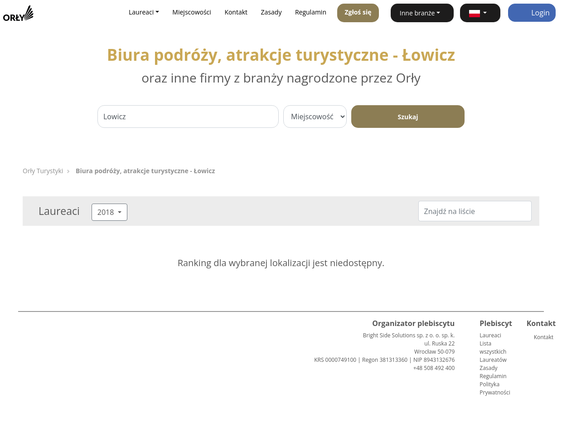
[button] (480, 13)
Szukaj (407, 116)
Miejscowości (191, 12)
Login (532, 12)
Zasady (271, 12)
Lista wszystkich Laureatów (493, 352)
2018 (106, 212)
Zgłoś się (357, 12)
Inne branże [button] (417, 13)
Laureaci (490, 335)
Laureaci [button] (141, 12)
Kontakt (235, 12)
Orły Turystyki (43, 170)
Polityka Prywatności (495, 388)
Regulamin (310, 12)
